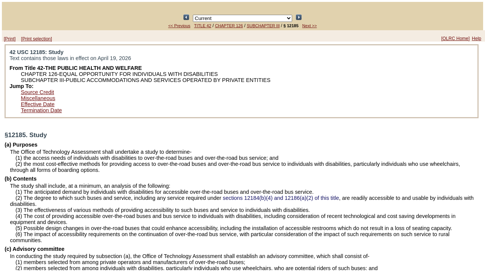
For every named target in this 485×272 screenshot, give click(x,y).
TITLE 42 (202, 25)
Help (476, 38)
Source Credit (37, 92)
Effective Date (37, 104)
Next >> (309, 25)
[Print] (9, 39)
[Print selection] (36, 39)
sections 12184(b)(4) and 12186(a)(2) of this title (281, 198)
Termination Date (41, 110)
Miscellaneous (38, 98)
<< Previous (179, 25)
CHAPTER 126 (229, 25)
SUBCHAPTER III (263, 25)
